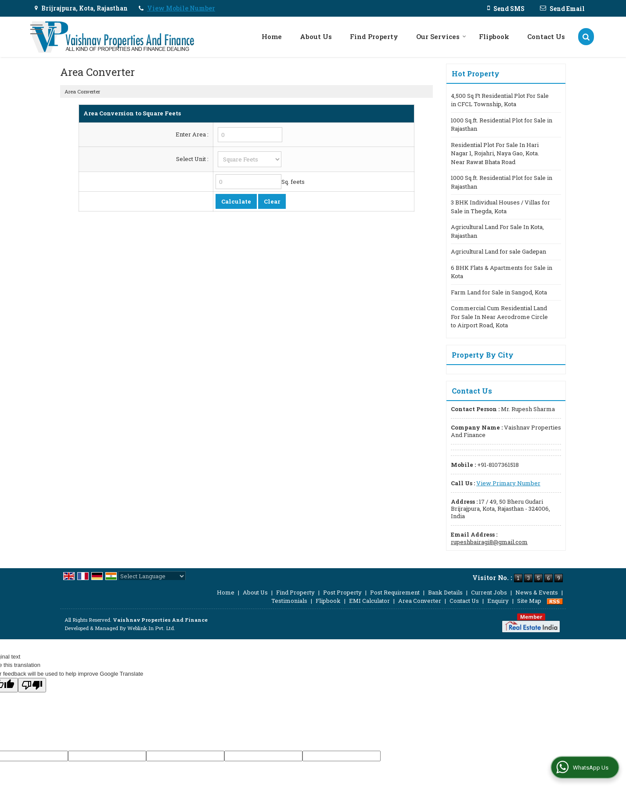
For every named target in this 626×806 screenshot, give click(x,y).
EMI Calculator (369, 601)
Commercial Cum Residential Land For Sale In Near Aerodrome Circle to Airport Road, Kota (499, 316)
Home (272, 36)
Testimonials (289, 601)
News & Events (536, 592)
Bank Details (445, 592)
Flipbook (494, 36)
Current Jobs (489, 592)
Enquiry (498, 601)
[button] (181, 8)
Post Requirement (395, 592)
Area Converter (419, 601)
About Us (316, 36)
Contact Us (546, 36)
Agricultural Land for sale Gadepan (498, 251)
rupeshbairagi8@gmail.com (489, 542)
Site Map (529, 601)
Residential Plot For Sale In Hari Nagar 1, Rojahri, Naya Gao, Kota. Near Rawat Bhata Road (495, 153)
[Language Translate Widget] (152, 576)
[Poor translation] (32, 685)
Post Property (342, 592)
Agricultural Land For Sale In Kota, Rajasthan (497, 231)
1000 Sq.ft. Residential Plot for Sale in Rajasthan (501, 124)
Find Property (374, 36)
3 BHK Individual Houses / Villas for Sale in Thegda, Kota (500, 206)
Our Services (441, 36)
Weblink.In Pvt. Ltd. (151, 628)
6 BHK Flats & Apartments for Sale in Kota (501, 272)
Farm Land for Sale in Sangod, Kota (499, 292)
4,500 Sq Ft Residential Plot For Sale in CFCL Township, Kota (500, 100)
